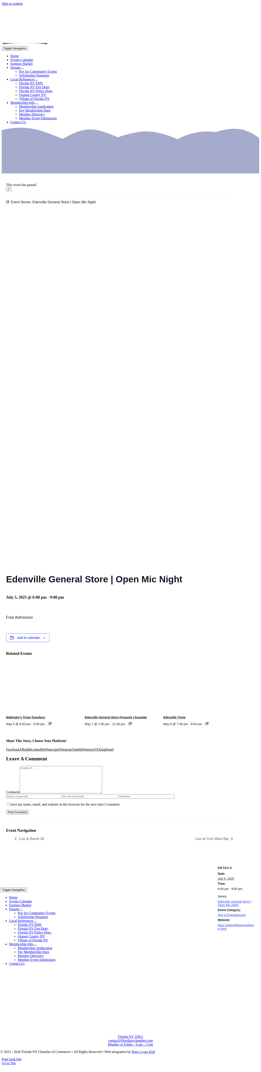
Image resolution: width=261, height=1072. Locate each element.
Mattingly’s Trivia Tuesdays (25, 717)
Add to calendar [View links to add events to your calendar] (28, 637)
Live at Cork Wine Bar (212, 844)
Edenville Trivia (174, 717)
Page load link (12, 1064)
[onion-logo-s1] (25, 40)
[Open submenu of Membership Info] (36, 103)
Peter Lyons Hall (143, 1057)
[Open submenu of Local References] (36, 80)
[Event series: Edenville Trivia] (206, 723)
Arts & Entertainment (232, 920)
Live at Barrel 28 (31, 844)
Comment (13, 797)
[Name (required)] (34, 801)
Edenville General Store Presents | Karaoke (116, 717)
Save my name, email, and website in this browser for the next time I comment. (65, 809)
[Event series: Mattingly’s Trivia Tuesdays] (49, 723)
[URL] (147, 801)
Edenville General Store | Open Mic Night (234, 908)
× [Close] (9, 189)
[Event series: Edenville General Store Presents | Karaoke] (130, 723)
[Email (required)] (90, 801)
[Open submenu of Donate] (22, 68)
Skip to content (12, 3)
